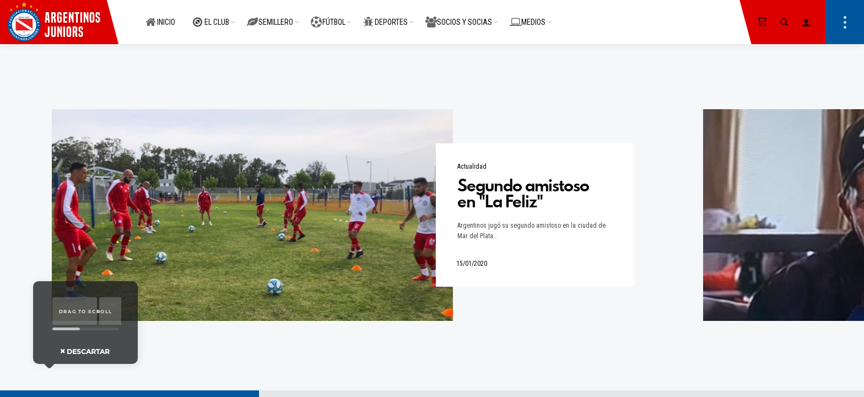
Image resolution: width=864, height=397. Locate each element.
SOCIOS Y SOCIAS (458, 16)
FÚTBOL (328, 16)
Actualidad (472, 166)
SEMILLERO (270, 16)
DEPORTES (385, 16)
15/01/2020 (471, 263)
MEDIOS (528, 16)
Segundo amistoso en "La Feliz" (523, 193)
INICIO (160, 16)
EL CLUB (211, 16)
